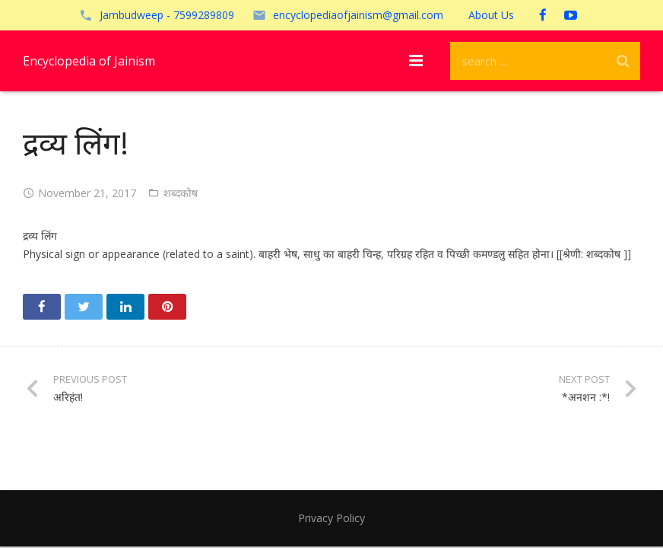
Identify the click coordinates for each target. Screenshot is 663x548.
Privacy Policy (331, 518)
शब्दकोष (180, 193)
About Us (491, 15)
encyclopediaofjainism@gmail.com (358, 15)
